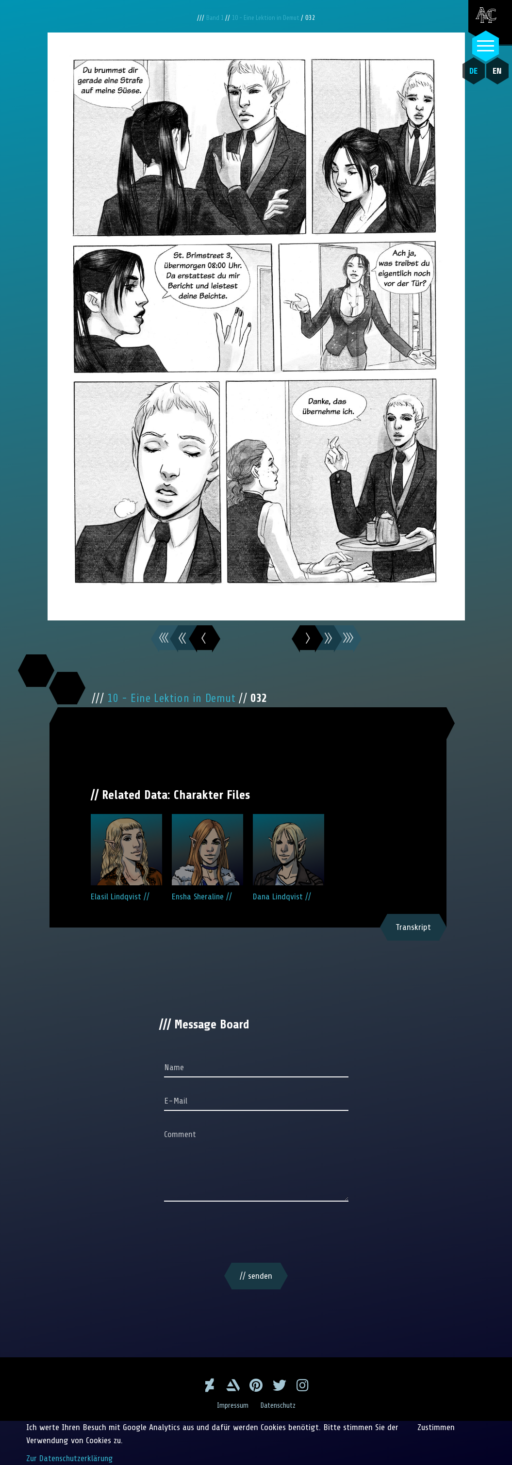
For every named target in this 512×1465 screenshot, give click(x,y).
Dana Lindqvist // (288, 857)
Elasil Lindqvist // (126, 857)
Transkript (413, 927)
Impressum (231, 1405)
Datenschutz (278, 1405)
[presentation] (256, 1234)
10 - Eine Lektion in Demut (267, 17)
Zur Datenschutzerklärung (70, 1458)
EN (495, 71)
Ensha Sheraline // (207, 857)
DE (471, 71)
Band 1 (212, 17)
